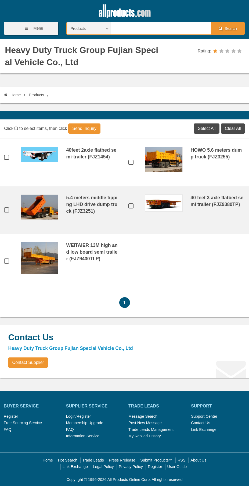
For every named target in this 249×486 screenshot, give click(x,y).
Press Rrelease (122, 460)
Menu (32, 28)
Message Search (142, 416)
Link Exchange (203, 429)
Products (36, 95)
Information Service (82, 436)
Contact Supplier (28, 362)
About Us (198, 460)
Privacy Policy (131, 466)
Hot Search (67, 460)
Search (228, 28)
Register (11, 416)
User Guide (177, 466)
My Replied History (144, 436)
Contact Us (200, 423)
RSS (182, 460)
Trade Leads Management (151, 429)
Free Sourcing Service (23, 423)
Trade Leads (93, 460)
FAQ (8, 429)
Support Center (204, 416)
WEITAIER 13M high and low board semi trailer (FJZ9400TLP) (92, 252)
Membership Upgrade (84, 423)
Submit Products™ (156, 460)
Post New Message (145, 423)
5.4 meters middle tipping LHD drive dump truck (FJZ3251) (92, 204)
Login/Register (78, 416)
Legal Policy (103, 466)
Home (12, 95)
